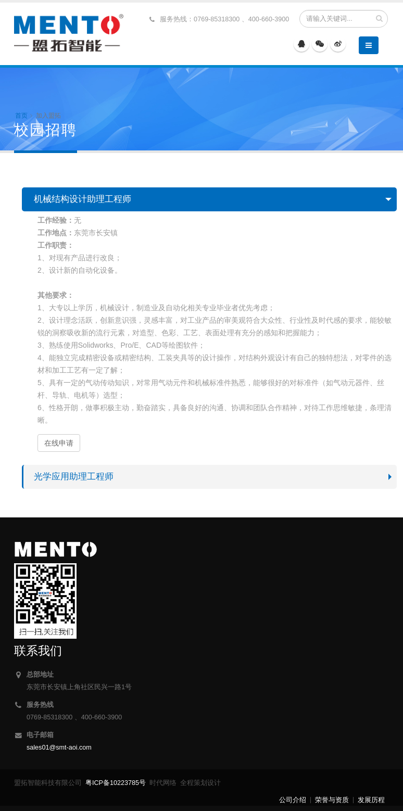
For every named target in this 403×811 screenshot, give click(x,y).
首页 (21, 115)
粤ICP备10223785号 (115, 783)
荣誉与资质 (332, 800)
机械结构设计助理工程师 (82, 199)
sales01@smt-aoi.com (59, 747)
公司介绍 (292, 800)
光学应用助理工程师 (74, 476)
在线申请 (58, 443)
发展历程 (371, 800)
